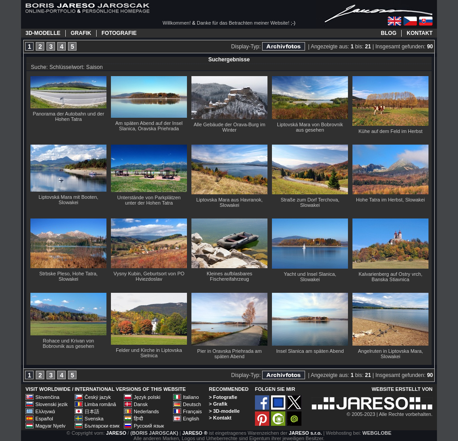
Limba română (100, 404)
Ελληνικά (45, 411)
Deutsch (192, 404)
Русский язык (149, 425)
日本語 (92, 411)
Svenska (94, 418)
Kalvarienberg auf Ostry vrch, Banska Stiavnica (390, 276)
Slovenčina (47, 397)
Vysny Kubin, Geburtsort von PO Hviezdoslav (149, 276)
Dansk (141, 404)
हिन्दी (138, 418)
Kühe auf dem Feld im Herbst (390, 131)
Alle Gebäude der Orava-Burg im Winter (229, 127)
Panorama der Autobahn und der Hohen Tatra (68, 116)
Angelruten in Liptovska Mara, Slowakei (390, 353)
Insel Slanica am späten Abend (310, 351)
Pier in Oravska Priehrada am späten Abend (229, 353)
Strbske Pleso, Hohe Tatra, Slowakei (68, 276)
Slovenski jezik (51, 404)
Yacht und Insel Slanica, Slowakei (310, 276)
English (191, 418)
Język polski (147, 397)
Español (44, 418)
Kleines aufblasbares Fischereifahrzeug (229, 276)
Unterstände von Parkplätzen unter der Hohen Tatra (149, 200)
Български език (102, 425)
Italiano (191, 397)
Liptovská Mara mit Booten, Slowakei (68, 199)
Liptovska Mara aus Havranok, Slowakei (229, 202)
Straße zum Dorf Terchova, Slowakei (309, 202)
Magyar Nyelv (50, 425)
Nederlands (146, 411)
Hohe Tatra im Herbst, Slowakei (390, 199)
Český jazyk (98, 397)
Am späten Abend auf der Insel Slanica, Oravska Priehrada (148, 125)
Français (192, 411)
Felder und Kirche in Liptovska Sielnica (149, 352)
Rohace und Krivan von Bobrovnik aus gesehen (68, 343)
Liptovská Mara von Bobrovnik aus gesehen (310, 127)
